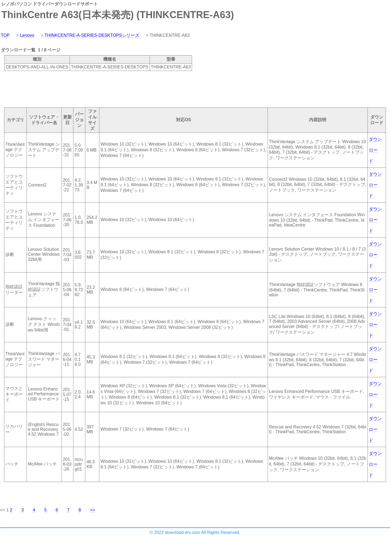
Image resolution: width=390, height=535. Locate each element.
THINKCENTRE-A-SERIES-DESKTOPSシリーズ (91, 35)
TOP (5, 35)
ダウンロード (375, 150)
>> (92, 510)
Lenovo (27, 35)
